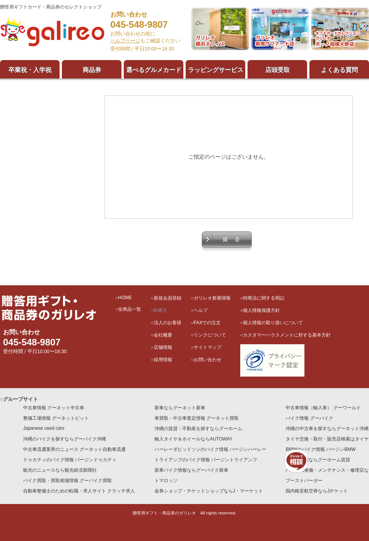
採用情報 (163, 359)
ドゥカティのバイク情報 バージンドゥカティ (69, 459)
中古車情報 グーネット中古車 (53, 407)
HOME (125, 297)
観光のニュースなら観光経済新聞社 (60, 470)
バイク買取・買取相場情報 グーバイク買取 (67, 480)
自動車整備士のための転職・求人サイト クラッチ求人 (79, 491)
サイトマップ (207, 347)
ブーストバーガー (304, 480)
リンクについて (210, 335)
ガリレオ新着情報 (212, 298)
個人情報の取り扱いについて (273, 322)
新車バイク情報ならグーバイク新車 (191, 470)
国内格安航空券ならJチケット (317, 491)
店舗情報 (163, 347)
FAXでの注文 (207, 322)
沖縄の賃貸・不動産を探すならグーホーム (198, 428)
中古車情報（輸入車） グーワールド (323, 407)
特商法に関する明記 (263, 298)
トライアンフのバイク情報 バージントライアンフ (206, 459)
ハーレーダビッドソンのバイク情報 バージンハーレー (210, 449)
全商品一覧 (129, 309)
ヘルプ (201, 310)
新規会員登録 (167, 298)
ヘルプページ (125, 41)
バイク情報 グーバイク (309, 418)
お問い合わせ (207, 359)
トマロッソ (166, 480)
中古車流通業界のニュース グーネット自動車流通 (74, 449)
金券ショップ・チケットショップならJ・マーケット (209, 491)
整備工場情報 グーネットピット (56, 418)
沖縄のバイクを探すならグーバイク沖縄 (64, 439)
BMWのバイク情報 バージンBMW (321, 449)
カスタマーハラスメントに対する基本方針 (287, 335)
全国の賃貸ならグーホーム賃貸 (318, 459)
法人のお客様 (167, 322)
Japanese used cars (43, 428)
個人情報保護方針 (261, 310)
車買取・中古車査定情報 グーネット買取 (197, 418)
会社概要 (163, 335)
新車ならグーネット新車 (180, 407)
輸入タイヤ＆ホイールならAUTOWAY (194, 439)
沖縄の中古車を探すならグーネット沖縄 (327, 428)
